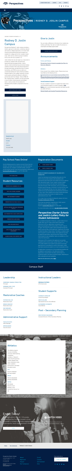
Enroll (13, 428)
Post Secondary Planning (13, 196)
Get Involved (41, 461)
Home (5, 445)
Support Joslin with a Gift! (51, 51)
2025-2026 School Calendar (13, 191)
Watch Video (54, 417)
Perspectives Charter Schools (52, 423)
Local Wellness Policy (13, 224)
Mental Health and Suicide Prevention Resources (54, 91)
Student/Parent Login (45, 2)
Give (60, 2)
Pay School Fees (13, 175)
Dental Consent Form (47, 168)
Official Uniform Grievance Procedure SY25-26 (13, 208)
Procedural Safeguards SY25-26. (46, 199)
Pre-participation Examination (63, 77)
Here (55, 258)
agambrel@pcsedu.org (48, 205)
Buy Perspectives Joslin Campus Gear (13, 213)
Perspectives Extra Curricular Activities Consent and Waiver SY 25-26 (55, 75)
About (22, 457)
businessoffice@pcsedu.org (10, 171)
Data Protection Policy (6, 465)
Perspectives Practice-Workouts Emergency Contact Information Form (55, 77)
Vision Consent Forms (47, 164)
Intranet (66, 2)
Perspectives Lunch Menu (13, 219)
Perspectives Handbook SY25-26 (13, 186)
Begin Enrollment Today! (15, 89)
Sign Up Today (61, 459)
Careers (54, 2)
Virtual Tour (15, 95)
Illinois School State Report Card (13, 236)
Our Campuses (13, 445)
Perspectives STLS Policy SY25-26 (13, 201)
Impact (22, 461)
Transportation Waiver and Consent (48, 76)
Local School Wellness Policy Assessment (13, 230)
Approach (23, 459)
